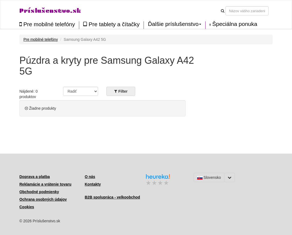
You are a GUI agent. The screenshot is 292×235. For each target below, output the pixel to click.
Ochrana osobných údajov (43, 199)
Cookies (26, 207)
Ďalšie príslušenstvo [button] (174, 24)
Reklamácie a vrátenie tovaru (45, 184)
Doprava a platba (34, 176)
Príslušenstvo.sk (50, 10)
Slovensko (209, 177)
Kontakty (93, 184)
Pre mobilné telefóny (47, 24)
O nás (90, 176)
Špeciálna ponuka (233, 24)
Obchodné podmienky (39, 192)
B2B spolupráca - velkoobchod (112, 197)
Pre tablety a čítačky (111, 24)
